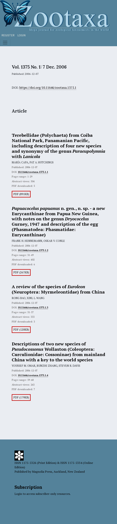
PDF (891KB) (21, 194)
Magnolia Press (42, 472)
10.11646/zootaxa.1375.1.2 (33, 250)
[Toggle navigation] (5, 42)
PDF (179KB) (21, 397)
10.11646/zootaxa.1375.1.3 (33, 307)
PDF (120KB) (21, 329)
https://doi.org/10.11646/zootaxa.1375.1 (47, 87)
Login (21, 35)
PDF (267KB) (21, 272)
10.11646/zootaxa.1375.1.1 (33, 172)
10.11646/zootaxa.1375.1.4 (33, 375)
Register (7, 35)
